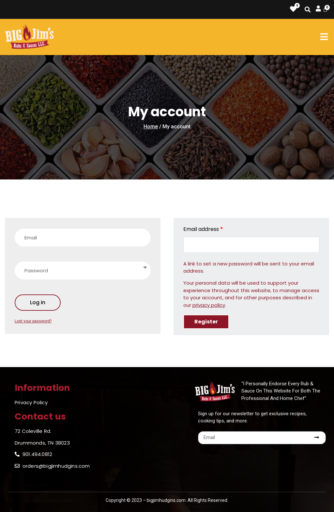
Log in (37, 302)
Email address (203, 229)
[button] (324, 37)
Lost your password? (33, 321)
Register (206, 321)
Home (151, 126)
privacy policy (208, 305)
